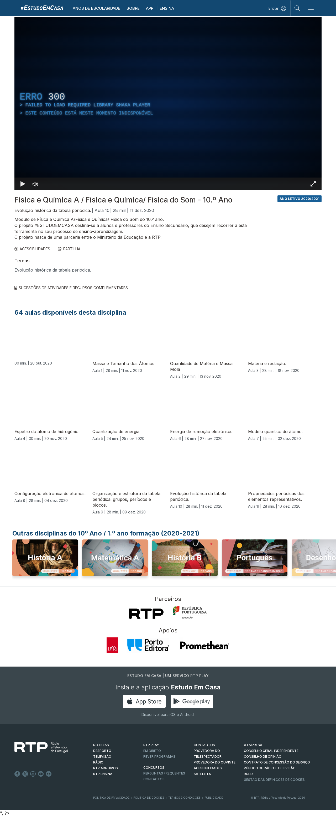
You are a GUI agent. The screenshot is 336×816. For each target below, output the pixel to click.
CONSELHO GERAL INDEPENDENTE (271, 751)
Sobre (133, 8)
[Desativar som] (35, 184)
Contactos (154, 779)
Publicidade (213, 797)
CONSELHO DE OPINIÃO (262, 756)
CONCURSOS (153, 768)
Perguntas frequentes (164, 773)
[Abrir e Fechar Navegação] (311, 8)
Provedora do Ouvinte (214, 762)
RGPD (248, 774)
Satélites (202, 774)
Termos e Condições (184, 797)
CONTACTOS (204, 745)
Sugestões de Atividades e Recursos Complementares (71, 287)
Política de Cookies (148, 797)
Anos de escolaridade (96, 8)
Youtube (41, 774)
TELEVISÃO (102, 756)
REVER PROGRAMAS (159, 756)
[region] (168, 103)
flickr (49, 774)
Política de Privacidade (111, 797)
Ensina (167, 8)
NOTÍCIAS (101, 745)
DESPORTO (102, 751)
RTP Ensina (102, 774)
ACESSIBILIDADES (32, 249)
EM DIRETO (152, 751)
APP (149, 8)
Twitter (25, 774)
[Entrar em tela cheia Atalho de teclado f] (313, 184)
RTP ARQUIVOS (105, 768)
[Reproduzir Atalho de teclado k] (23, 184)
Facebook (17, 774)
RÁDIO (98, 762)
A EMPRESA (253, 745)
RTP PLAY (151, 745)
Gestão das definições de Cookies (274, 780)
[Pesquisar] (297, 8)
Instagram (33, 774)
